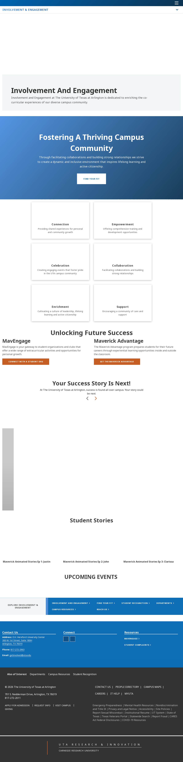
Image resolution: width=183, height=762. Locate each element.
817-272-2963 (17, 658)
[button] (135, 647)
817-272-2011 (13, 698)
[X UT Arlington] (51, 719)
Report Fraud (159, 716)
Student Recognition (84, 674)
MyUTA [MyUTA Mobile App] (129, 693)
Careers (100, 693)
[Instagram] (44, 719)
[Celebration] (60, 284)
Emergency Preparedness (107, 705)
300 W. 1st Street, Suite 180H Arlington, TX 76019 (17, 651)
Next (95, 425)
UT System (158, 712)
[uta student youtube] (66, 647)
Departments (37, 674)
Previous (87, 425)
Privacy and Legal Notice (122, 709)
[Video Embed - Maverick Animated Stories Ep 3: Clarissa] (152, 552)
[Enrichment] (60, 325)
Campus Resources (59, 674)
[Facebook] (30, 719)
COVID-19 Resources (134, 720)
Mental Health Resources (139, 705)
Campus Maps (152, 687)
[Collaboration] (123, 284)
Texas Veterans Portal (114, 716)
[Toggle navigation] (177, 3)
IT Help (115, 693)
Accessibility (146, 709)
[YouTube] (57, 719)
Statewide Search (140, 716)
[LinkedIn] (37, 719)
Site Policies (163, 709)
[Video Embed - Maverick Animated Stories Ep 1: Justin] (31, 552)
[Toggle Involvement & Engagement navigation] (177, 9)
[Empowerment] (123, 243)
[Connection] (60, 243)
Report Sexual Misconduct (108, 712)
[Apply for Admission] (17, 705)
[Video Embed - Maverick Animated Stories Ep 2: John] (91, 552)
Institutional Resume (137, 712)
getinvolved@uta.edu (20, 663)
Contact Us (103, 687)
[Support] (123, 325)
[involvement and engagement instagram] (72, 647)
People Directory (127, 687)
